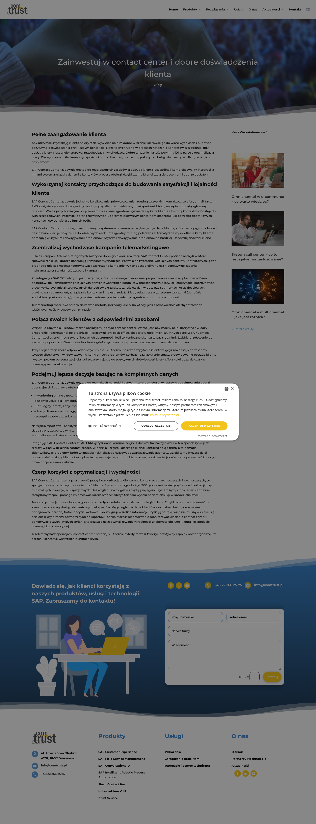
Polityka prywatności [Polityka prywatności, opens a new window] (164, 415)
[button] (104, 426)
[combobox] (227, 389)
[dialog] (158, 411)
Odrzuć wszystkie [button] (155, 426)
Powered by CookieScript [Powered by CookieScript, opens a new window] (212, 436)
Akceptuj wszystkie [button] (204, 426)
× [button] (232, 388)
